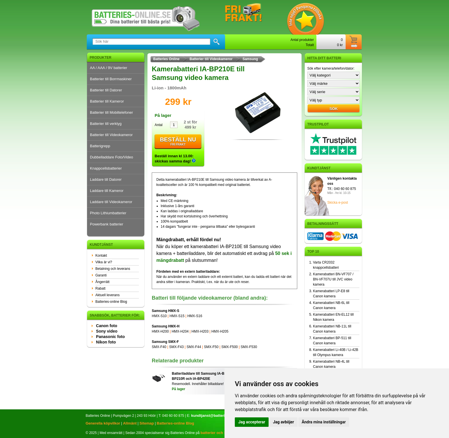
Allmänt (130, 423)
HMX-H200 (160, 331)
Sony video (106, 331)
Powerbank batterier (106, 224)
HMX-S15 (177, 316)
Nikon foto (106, 342)
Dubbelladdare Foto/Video (111, 157)
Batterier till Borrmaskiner (111, 79)
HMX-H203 (200, 331)
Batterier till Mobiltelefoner (111, 112)
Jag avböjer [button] (283, 422)
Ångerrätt (102, 282)
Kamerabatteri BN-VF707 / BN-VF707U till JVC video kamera (333, 279)
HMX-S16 (194, 316)
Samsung (250, 59)
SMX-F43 (176, 347)
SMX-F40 (159, 347)
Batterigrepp (100, 146)
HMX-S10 (159, 316)
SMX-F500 (229, 347)
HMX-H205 (219, 331)
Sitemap (146, 423)
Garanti (101, 275)
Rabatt (100, 288)
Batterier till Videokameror (111, 135)
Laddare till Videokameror (111, 202)
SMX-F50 (211, 347)
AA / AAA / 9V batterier (108, 68)
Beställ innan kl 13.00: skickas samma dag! (175, 158)
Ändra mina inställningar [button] (324, 422)
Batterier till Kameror (107, 101)
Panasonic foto (110, 336)
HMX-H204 (180, 331)
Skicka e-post (337, 203)
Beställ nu (178, 141)
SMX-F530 (249, 347)
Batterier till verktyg (106, 123)
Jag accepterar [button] (251, 422)
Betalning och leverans (112, 269)
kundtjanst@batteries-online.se (218, 415)
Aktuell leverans (107, 295)
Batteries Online (166, 59)
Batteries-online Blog (111, 302)
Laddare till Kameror (106, 190)
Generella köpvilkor (103, 423)
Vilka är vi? (103, 262)
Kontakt (101, 256)
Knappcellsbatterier (106, 168)
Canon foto (106, 325)
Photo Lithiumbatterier (108, 213)
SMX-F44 (193, 347)
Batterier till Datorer (106, 90)
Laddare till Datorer (106, 179)
